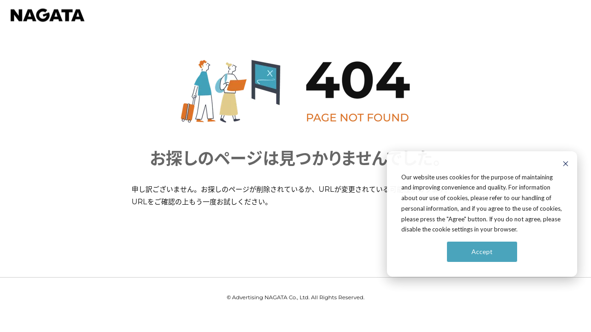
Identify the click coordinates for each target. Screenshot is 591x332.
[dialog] (482, 214)
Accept (482, 251)
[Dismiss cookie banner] (565, 165)
